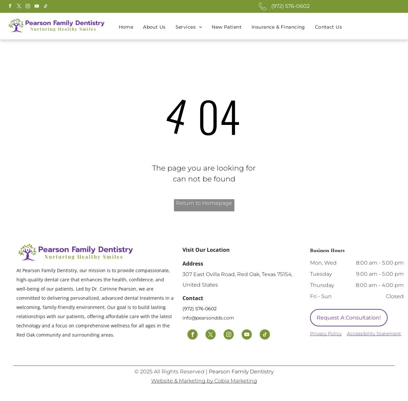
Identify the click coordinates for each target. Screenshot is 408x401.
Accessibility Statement (374, 334)
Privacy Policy (326, 334)
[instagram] (28, 7)
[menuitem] (126, 27)
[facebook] (10, 7)
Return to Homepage (204, 203)
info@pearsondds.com (208, 318)
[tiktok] (45, 7)
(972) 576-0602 (290, 6)
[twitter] (19, 7)
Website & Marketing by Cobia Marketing (204, 381)
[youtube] (37, 7)
